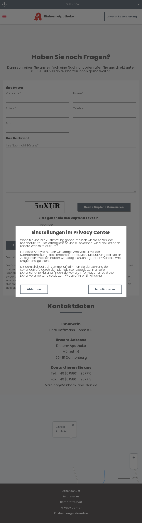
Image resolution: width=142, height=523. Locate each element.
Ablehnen (34, 289)
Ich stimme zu (105, 289)
